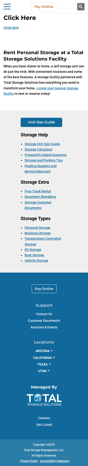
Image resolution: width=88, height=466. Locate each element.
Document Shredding (40, 197)
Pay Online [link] (44, 289)
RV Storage (33, 250)
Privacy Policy (29, 461)
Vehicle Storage (36, 260)
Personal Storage (37, 228)
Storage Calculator (39, 149)
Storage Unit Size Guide (42, 144)
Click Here (11, 28)
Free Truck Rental (38, 191)
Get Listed (44, 425)
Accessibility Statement (54, 461)
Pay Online (43, 7)
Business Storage (38, 233)
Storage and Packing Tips (44, 160)
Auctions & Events (44, 327)
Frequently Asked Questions (46, 155)
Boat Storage (35, 255)
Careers (44, 418)
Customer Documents (44, 320)
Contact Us (44, 314)
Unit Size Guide (41, 122)
